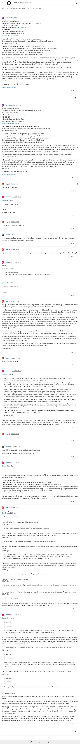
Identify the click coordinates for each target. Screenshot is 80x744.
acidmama (8, 197)
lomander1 (9, 18)
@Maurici (5, 269)
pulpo (7, 184)
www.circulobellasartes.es (10, 36)
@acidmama (6, 513)
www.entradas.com (20, 27)
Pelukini (8, 234)
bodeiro (8, 358)
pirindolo (8, 446)
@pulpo (4, 200)
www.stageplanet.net (9, 87)
